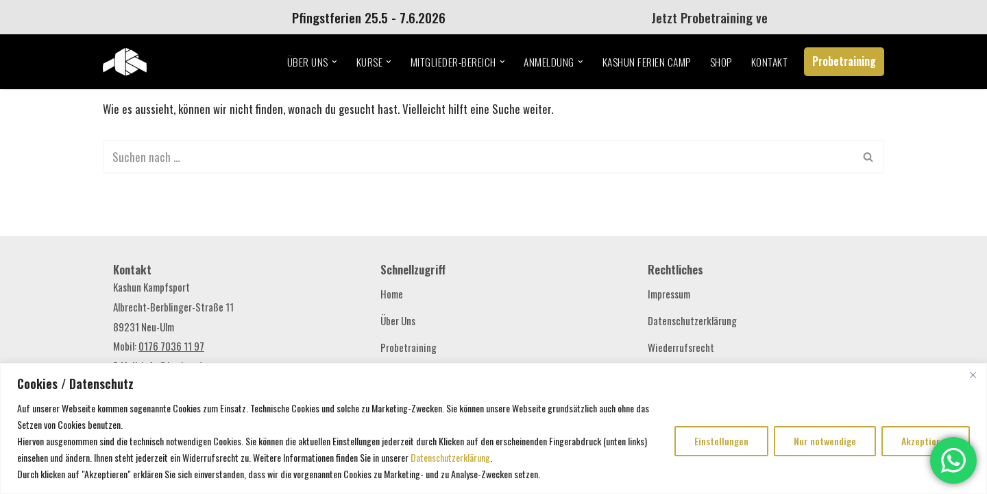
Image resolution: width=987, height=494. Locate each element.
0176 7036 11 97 (171, 345)
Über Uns (397, 320)
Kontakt (769, 61)
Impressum (669, 293)
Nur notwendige (825, 441)
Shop (721, 61)
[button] (334, 61)
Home (391, 293)
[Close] (972, 374)
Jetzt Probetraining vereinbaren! (742, 17)
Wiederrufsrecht (681, 347)
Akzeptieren (925, 441)
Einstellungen (721, 441)
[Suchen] (478, 157)
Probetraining (844, 61)
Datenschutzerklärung (450, 457)
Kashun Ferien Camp (646, 61)
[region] (493, 428)
